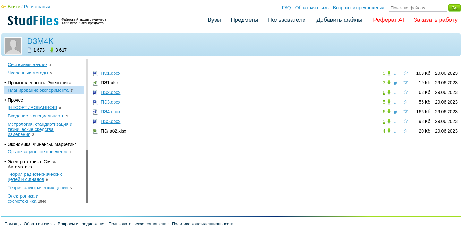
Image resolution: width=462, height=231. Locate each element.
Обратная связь (312, 7)
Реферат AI (388, 20)
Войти (14, 6)
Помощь (12, 223)
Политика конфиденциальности (203, 223)
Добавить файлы (339, 20)
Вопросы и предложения (358, 7)
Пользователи (286, 20)
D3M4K (40, 41)
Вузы (214, 20)
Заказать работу (436, 20)
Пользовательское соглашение (139, 223)
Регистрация (37, 6)
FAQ (286, 7)
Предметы (244, 20)
